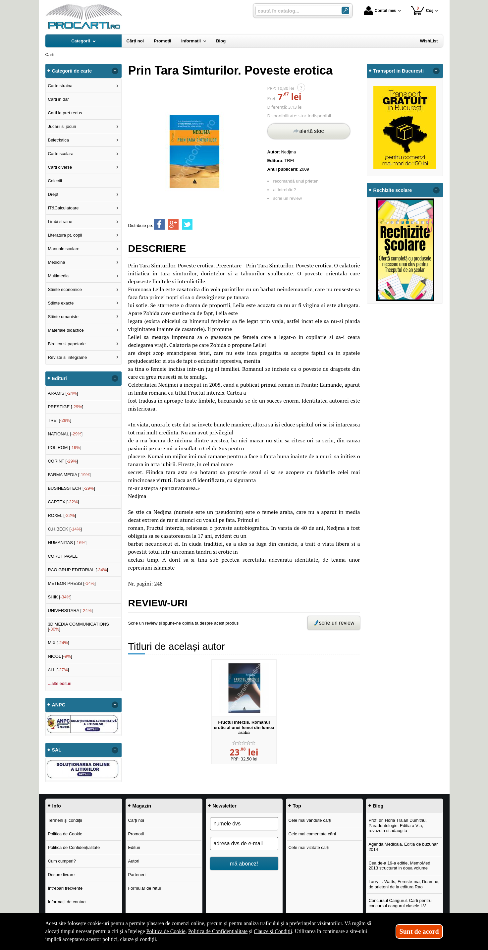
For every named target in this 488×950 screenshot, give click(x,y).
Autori (133, 861)
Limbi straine (60, 221)
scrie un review (287, 198)
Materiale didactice (65, 330)
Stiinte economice (65, 289)
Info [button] (56, 806)
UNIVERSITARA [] (70, 610)
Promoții (136, 833)
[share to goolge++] (173, 224)
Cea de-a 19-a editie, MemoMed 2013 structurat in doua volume (399, 866)
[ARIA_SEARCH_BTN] (345, 10)
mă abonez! (244, 863)
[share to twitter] (187, 224)
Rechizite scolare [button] (392, 190)
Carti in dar (58, 99)
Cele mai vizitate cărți (308, 847)
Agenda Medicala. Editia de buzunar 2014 (403, 847)
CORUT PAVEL (63, 556)
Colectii (55, 180)
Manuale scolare (63, 248)
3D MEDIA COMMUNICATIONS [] (78, 627)
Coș (422, 10)
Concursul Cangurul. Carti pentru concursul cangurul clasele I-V (399, 903)
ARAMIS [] (63, 393)
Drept (53, 194)
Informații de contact (67, 901)
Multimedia (58, 275)
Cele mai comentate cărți (312, 833)
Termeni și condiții (65, 820)
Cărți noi (136, 820)
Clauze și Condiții (273, 931)
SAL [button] (57, 750)
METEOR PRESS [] (72, 583)
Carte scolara (60, 153)
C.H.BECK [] (65, 529)
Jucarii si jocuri (62, 126)
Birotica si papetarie (66, 343)
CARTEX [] (63, 501)
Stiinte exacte (61, 303)
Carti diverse (60, 167)
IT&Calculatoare (63, 207)
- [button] (115, 71)
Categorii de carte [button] (72, 71)
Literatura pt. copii (65, 235)
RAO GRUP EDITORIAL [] (78, 569)
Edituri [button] (59, 378)
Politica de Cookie (65, 833)
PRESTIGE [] (65, 406)
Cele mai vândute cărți (309, 820)
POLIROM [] (64, 447)
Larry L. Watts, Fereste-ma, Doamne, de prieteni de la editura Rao (403, 884)
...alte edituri (59, 683)
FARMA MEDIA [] (69, 474)
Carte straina (60, 85)
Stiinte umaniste (63, 316)
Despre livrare (61, 874)
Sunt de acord (419, 931)
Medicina (56, 262)
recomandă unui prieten (296, 181)
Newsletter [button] (225, 806)
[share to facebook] (159, 224)
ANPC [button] (59, 704)
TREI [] (59, 420)
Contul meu (380, 10)
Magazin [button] (142, 806)
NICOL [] (60, 656)
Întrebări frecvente (65, 888)
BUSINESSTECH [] (71, 488)
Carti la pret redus (65, 112)
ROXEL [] (62, 515)
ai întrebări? (284, 189)
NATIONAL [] (65, 433)
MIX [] (58, 642)
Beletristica (58, 140)
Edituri (134, 847)
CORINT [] (63, 461)
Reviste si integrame (67, 357)
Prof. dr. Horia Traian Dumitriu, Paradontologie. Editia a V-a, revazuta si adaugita (397, 825)
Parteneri (136, 874)
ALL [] (58, 669)
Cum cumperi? (62, 861)
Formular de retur (144, 888)
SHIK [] (60, 596)
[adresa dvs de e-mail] (244, 843)
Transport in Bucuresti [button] (398, 71)
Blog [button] (378, 806)
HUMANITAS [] (67, 542)
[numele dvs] (244, 823)
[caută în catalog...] (296, 11)
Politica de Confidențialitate (74, 847)
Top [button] (297, 806)
